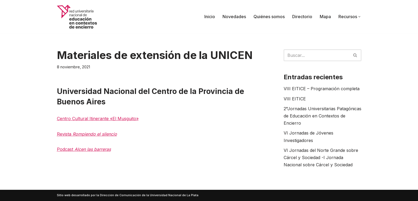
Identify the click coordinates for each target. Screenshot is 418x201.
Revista (87, 134)
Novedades (234, 16)
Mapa (325, 16)
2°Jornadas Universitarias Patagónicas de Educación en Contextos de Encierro (322, 116)
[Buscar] (316, 55)
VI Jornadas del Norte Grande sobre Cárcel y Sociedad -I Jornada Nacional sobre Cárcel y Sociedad (321, 157)
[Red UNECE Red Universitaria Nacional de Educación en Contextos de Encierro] (77, 17)
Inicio (209, 16)
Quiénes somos (269, 16)
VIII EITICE (295, 98)
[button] (359, 17)
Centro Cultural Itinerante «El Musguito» (98, 118)
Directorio (302, 16)
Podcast (84, 149)
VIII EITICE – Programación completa (322, 88)
